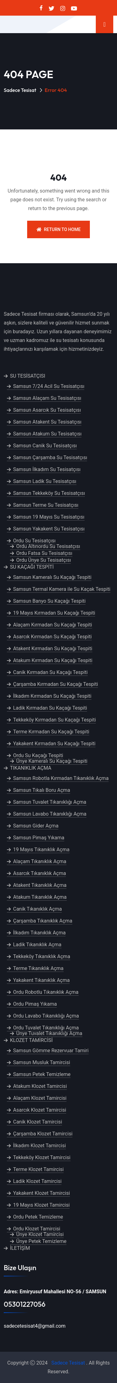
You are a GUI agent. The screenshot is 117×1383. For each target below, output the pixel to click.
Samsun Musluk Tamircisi (41, 1062)
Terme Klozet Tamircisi (38, 1169)
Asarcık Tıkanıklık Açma (39, 873)
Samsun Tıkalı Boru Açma (41, 790)
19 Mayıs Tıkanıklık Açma (41, 849)
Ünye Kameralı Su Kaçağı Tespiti (51, 761)
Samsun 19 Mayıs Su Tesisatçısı (49, 517)
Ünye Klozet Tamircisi (40, 1234)
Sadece (59, 1363)
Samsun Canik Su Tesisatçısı (45, 446)
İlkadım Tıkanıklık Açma (39, 933)
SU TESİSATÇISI (27, 376)
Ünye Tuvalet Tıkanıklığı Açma (49, 1033)
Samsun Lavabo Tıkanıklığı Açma (49, 814)
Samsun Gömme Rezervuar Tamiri (51, 1051)
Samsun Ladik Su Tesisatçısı (44, 481)
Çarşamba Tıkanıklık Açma (42, 921)
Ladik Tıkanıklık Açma (37, 945)
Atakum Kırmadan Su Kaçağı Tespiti (52, 660)
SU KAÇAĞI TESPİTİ (32, 567)
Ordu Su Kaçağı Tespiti (38, 755)
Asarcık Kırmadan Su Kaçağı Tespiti (52, 637)
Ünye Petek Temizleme (41, 1241)
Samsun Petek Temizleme (42, 1074)
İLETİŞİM (20, 1248)
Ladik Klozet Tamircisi (37, 1181)
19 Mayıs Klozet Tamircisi (41, 1205)
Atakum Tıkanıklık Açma (40, 897)
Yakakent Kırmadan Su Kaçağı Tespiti (54, 744)
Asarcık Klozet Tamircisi (39, 1110)
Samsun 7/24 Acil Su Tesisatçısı (48, 386)
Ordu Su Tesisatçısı (34, 541)
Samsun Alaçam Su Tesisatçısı (47, 398)
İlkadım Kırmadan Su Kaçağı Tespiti (52, 696)
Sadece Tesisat (20, 90)
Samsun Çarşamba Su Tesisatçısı (50, 457)
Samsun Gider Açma (35, 826)
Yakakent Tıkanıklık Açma (41, 980)
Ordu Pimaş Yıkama (35, 1004)
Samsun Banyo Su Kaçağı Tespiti (49, 601)
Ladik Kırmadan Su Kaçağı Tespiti (50, 708)
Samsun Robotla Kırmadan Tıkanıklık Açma (61, 778)
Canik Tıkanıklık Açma (37, 909)
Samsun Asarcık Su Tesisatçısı (47, 410)
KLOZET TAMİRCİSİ (31, 1040)
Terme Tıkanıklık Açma (38, 968)
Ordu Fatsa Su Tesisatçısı (44, 553)
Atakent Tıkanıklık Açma (39, 885)
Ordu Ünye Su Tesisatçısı (43, 560)
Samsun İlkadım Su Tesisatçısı (46, 469)
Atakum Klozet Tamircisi (40, 1086)
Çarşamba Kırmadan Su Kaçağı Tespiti (55, 684)
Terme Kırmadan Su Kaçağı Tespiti (51, 732)
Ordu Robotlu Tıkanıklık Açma (46, 992)
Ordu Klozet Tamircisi (36, 1229)
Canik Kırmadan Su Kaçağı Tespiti (50, 672)
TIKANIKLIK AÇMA (30, 768)
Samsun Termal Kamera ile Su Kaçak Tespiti (61, 589)
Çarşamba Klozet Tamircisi (42, 1134)
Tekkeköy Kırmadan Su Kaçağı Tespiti (54, 720)
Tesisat (77, 1363)
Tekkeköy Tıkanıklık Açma (41, 956)
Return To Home (59, 229)
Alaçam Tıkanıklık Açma (39, 861)
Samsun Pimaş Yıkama (38, 838)
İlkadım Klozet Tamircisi (39, 1146)
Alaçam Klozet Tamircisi (39, 1098)
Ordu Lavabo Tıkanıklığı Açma (46, 1016)
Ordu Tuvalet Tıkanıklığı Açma (46, 1028)
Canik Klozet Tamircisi (37, 1122)
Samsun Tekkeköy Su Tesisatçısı (49, 493)
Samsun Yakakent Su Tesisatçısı (49, 529)
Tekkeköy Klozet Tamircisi (42, 1157)
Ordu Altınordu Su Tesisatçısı (48, 546)
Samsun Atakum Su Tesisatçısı (47, 434)
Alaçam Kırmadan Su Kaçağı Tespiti (52, 625)
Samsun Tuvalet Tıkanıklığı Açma (49, 802)
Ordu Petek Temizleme (38, 1217)
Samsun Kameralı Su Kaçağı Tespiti (52, 577)
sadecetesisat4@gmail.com (35, 1326)
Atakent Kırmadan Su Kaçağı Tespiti (52, 648)
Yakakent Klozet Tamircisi (41, 1193)
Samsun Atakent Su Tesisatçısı (47, 422)
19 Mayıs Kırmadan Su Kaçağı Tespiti (54, 613)
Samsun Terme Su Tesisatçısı (45, 505)
